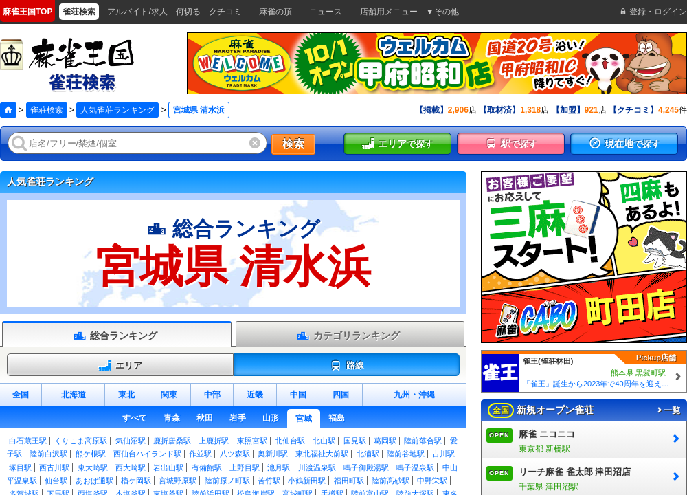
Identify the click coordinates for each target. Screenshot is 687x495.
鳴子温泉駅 (415, 467)
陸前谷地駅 (406, 454)
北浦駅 (368, 454)
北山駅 (324, 441)
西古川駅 (54, 467)
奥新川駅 (273, 454)
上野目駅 (244, 467)
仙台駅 (56, 480)
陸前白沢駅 (48, 454)
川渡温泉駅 (317, 467)
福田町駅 (349, 480)
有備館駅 (207, 467)
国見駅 (355, 441)
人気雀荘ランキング (117, 110)
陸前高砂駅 (390, 480)
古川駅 (443, 454)
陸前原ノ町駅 (227, 480)
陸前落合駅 (423, 441)
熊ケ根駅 (91, 454)
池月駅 (278, 467)
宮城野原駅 (177, 480)
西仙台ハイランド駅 (147, 454)
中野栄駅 (432, 480)
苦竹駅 (269, 480)
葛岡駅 (385, 441)
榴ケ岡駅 (136, 480)
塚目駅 (20, 467)
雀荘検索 (46, 110)
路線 (346, 365)
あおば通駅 (94, 480)
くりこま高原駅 (80, 441)
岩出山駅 (168, 467)
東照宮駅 (252, 441)
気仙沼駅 (130, 441)
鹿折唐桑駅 (172, 441)
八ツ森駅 (235, 454)
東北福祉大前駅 (321, 454)
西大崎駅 (130, 467)
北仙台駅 (290, 441)
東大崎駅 (93, 467)
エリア (120, 365)
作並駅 (200, 454)
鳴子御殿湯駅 (366, 467)
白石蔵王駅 (28, 441)
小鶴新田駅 (307, 480)
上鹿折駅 (214, 441)
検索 (293, 144)
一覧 (667, 410)
